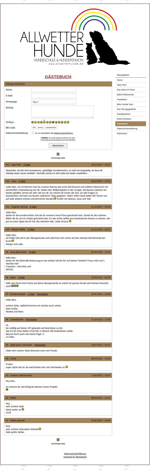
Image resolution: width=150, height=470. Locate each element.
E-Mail (27, 164)
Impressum (122, 133)
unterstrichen (51, 127)
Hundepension (123, 114)
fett (34, 127)
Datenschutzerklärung (127, 128)
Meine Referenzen (125, 94)
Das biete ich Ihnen (126, 89)
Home (120, 80)
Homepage (42, 294)
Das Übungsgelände (126, 109)
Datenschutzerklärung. (63, 133)
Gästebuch (122, 123)
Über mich (121, 85)
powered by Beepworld (75, 457)
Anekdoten (122, 99)
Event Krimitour (124, 119)
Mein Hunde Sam (125, 104)
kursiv (40, 127)
